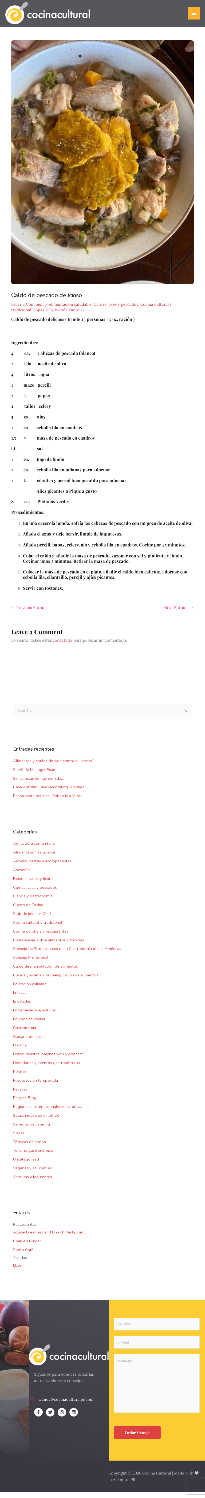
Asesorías (21, 875)
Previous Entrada (29, 613)
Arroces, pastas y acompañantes (42, 867)
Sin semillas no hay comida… (38, 784)
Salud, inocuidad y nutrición (37, 1121)
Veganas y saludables (32, 1174)
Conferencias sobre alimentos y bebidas (48, 945)
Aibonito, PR (124, 1485)
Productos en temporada (35, 1086)
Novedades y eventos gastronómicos (46, 1068)
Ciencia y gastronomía (33, 902)
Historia (20, 1051)
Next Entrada (179, 613)
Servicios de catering (31, 1130)
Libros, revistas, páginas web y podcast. (48, 1059)
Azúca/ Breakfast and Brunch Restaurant (49, 1238)
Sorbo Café (23, 1255)
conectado (62, 645)
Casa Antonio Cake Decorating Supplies (48, 792)
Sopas (18, 1138)
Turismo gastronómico (33, 1156)
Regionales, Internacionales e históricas (47, 1112)
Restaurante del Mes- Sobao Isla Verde (47, 801)
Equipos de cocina (29, 1024)
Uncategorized (26, 1165)
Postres (20, 1077)
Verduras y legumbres (32, 1182)
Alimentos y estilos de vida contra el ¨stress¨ (53, 766)
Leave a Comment (27, 310)
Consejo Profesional (30, 963)
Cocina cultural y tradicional (37, 928)
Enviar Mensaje (137, 1438)
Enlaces (19, 998)
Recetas (20, 1094)
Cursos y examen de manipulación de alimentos (55, 980)
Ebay (17, 1271)
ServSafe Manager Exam (35, 775)
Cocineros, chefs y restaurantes (40, 937)
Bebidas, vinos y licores (33, 884)
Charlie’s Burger (27, 1246)
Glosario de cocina (29, 1042)
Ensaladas (22, 1007)
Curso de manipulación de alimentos (45, 972)
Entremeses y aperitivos (34, 1016)
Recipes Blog (24, 1103)
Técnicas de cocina (29, 1147)
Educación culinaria (29, 989)
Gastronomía (24, 1033)
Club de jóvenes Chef (32, 919)
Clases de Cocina (28, 910)
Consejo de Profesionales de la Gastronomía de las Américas (67, 954)
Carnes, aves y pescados (35, 893)
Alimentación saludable (34, 858)
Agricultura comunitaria (34, 849)
